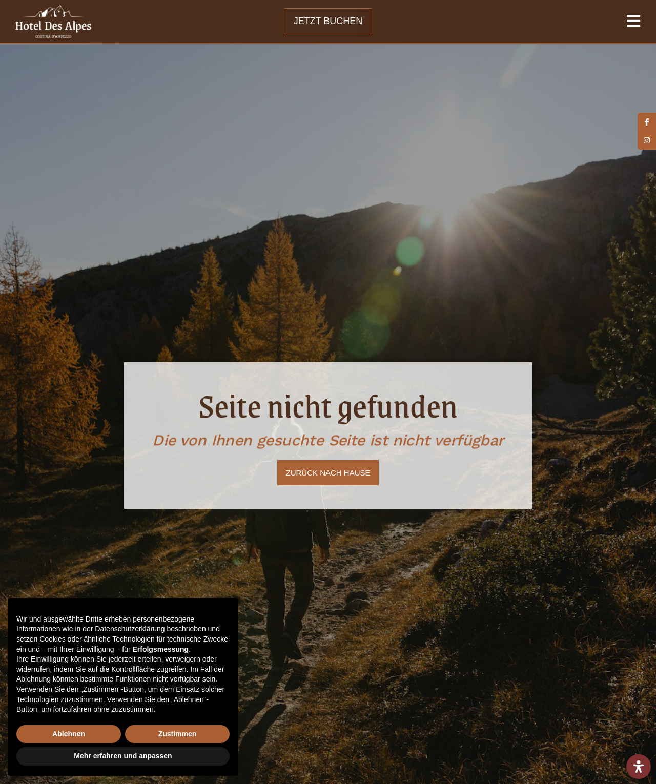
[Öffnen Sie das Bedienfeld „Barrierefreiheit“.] (638, 766)
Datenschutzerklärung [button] (130, 629)
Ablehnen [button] (68, 734)
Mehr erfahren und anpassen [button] (123, 756)
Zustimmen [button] (177, 734)
